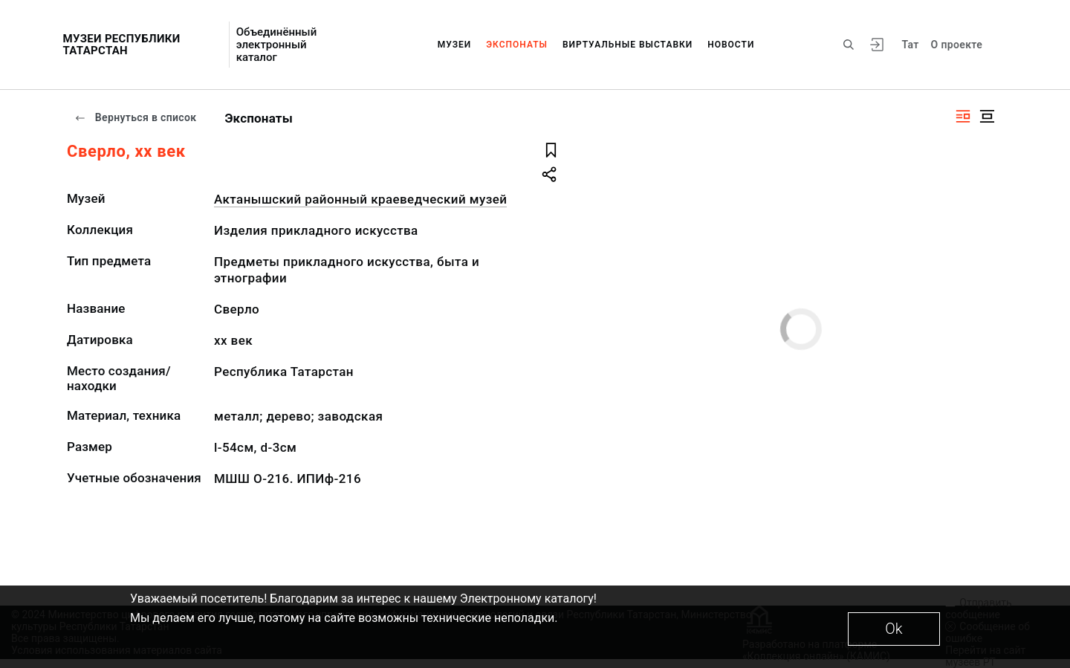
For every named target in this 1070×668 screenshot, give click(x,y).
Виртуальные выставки (627, 44)
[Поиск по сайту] (848, 44)
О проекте (956, 45)
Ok (893, 629)
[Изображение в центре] (987, 116)
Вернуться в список (135, 117)
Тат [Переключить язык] (909, 45)
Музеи (455, 44)
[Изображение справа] (963, 116)
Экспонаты (517, 44)
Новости (730, 44)
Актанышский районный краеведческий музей (360, 199)
